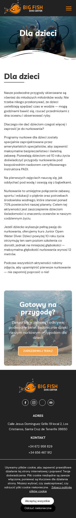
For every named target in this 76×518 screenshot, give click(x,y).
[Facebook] (25, 402)
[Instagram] (34, 402)
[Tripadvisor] (51, 402)
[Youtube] (42, 402)
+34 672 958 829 (40, 446)
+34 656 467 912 (40, 453)
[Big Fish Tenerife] (38, 384)
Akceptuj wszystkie (37, 501)
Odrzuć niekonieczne (38, 508)
